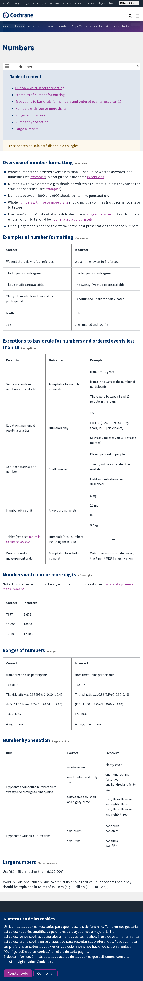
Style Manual (80, 26)
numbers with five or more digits (43, 202)
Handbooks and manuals (51, 26)
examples (37, 177)
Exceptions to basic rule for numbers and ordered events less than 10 (68, 101)
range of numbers (99, 214)
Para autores (22, 26)
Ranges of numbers (30, 115)
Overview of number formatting (39, 88)
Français (41, 3)
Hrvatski (67, 3)
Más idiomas (129, 3)
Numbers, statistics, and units (111, 26)
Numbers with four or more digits (40, 108)
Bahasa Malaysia (96, 3)
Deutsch (79, 3)
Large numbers (26, 128)
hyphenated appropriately (72, 219)
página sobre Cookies (32, 961)
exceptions (95, 177)
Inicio (6, 26)
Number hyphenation (31, 122)
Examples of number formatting (40, 95)
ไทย (111, 3)
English (18, 3)
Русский (54, 3)
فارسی (30, 3)
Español (7, 3)
